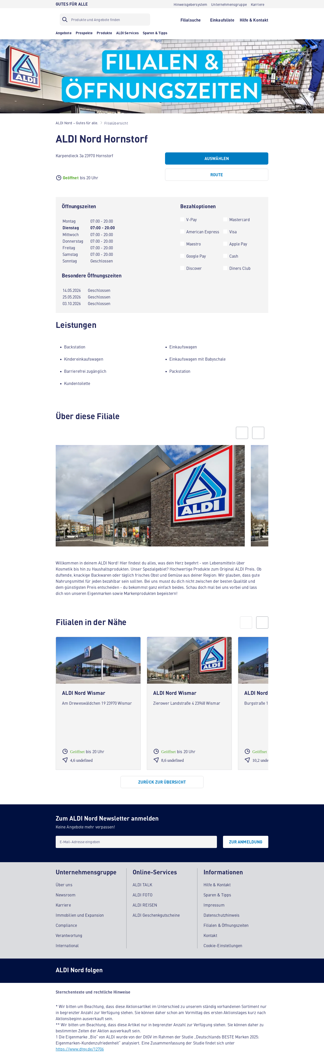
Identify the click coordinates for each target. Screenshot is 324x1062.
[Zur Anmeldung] (245, 842)
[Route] (216, 175)
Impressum (214, 901)
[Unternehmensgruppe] (229, 4)
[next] (262, 622)
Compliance (66, 921)
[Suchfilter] (105, 19)
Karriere (63, 901)
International (67, 941)
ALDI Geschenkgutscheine (156, 911)
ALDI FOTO (142, 890)
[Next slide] (258, 433)
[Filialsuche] (190, 19)
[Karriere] (257, 4)
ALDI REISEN (145, 901)
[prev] (246, 622)
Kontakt (210, 931)
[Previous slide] (242, 433)
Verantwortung (69, 931)
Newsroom (65, 890)
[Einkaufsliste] (222, 19)
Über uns (64, 880)
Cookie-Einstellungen (223, 941)
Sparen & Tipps (217, 890)
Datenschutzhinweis (221, 911)
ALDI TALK (142, 880)
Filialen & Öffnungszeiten (226, 921)
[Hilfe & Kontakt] (254, 19)
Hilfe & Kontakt (217, 880)
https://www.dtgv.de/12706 (80, 1045)
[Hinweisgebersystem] (190, 4)
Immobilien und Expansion (80, 911)
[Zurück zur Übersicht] (162, 782)
